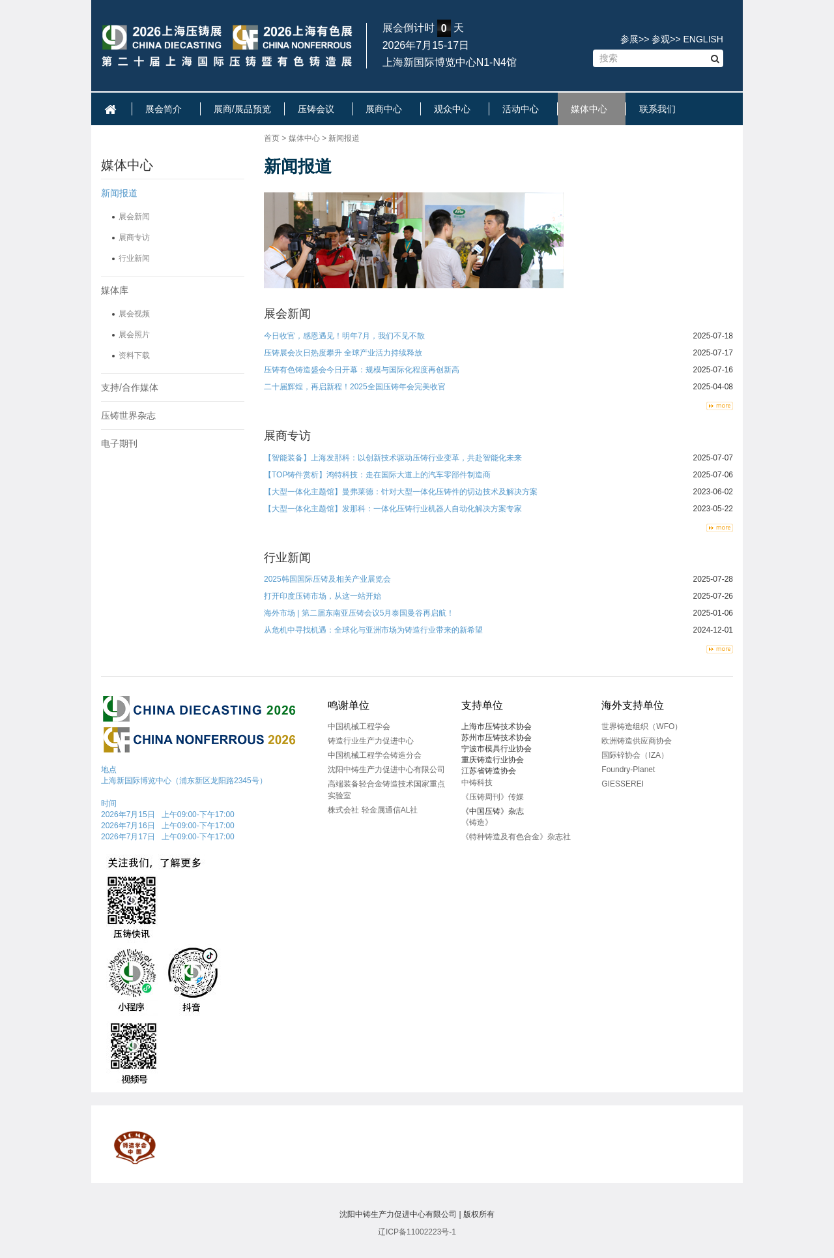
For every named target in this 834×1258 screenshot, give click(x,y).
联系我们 (660, 109)
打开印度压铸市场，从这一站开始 (322, 596)
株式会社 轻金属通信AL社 (373, 810)
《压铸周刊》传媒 (492, 796)
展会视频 (134, 313)
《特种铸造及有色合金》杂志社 (516, 836)
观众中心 (455, 109)
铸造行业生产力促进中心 (371, 740)
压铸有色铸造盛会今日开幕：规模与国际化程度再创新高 (361, 369)
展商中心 (386, 109)
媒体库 (114, 290)
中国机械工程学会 (359, 726)
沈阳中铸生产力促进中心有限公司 (386, 769)
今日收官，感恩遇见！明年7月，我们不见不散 (344, 335)
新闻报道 (119, 193)
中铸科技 (477, 782)
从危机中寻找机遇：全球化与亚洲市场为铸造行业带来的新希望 (373, 630)
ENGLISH (703, 39)
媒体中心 (591, 109)
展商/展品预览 (242, 109)
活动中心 (523, 109)
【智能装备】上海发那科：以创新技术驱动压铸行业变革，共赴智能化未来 (393, 457)
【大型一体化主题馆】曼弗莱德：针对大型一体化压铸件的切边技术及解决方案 (401, 491)
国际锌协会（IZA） (635, 755)
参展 (629, 39)
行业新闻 (134, 258)
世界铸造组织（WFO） (641, 726)
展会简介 (166, 109)
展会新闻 (134, 216)
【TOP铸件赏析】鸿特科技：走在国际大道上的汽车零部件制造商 (377, 474)
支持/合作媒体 (129, 387)
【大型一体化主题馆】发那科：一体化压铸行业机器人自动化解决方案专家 (393, 508)
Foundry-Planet (628, 769)
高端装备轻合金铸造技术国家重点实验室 (386, 789)
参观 (661, 39)
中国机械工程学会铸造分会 (375, 755)
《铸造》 (477, 822)
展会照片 (134, 334)
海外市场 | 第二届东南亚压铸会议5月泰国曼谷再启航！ (359, 613)
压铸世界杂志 (128, 415)
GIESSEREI (622, 783)
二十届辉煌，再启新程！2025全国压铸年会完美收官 (355, 386)
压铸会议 (318, 109)
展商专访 (134, 237)
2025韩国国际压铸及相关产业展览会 (327, 579)
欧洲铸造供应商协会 (636, 740)
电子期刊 (119, 443)
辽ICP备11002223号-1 (417, 1231)
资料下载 (134, 355)
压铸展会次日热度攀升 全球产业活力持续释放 (343, 352)
